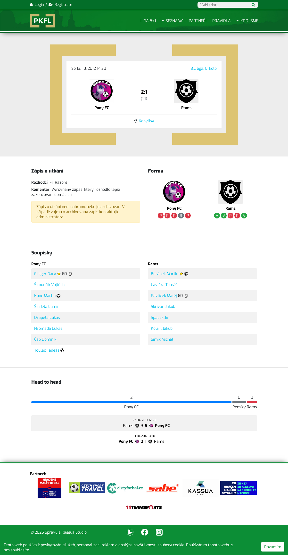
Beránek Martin (164, 273)
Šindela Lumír (46, 306)
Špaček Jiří (160, 317)
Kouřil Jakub (162, 328)
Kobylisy (146, 120)
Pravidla (221, 20)
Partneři (197, 20)
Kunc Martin (45, 295)
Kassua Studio (74, 532)
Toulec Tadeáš (46, 350)
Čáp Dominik (45, 339)
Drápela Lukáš (47, 317)
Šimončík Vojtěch (49, 284)
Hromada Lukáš (48, 328)
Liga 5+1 (148, 20)
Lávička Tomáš (164, 284)
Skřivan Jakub (163, 306)
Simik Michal (162, 339)
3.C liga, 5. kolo (204, 68)
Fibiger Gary (45, 273)
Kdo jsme (249, 20)
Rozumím (272, 546)
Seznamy (174, 20)
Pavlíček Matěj (164, 295)
